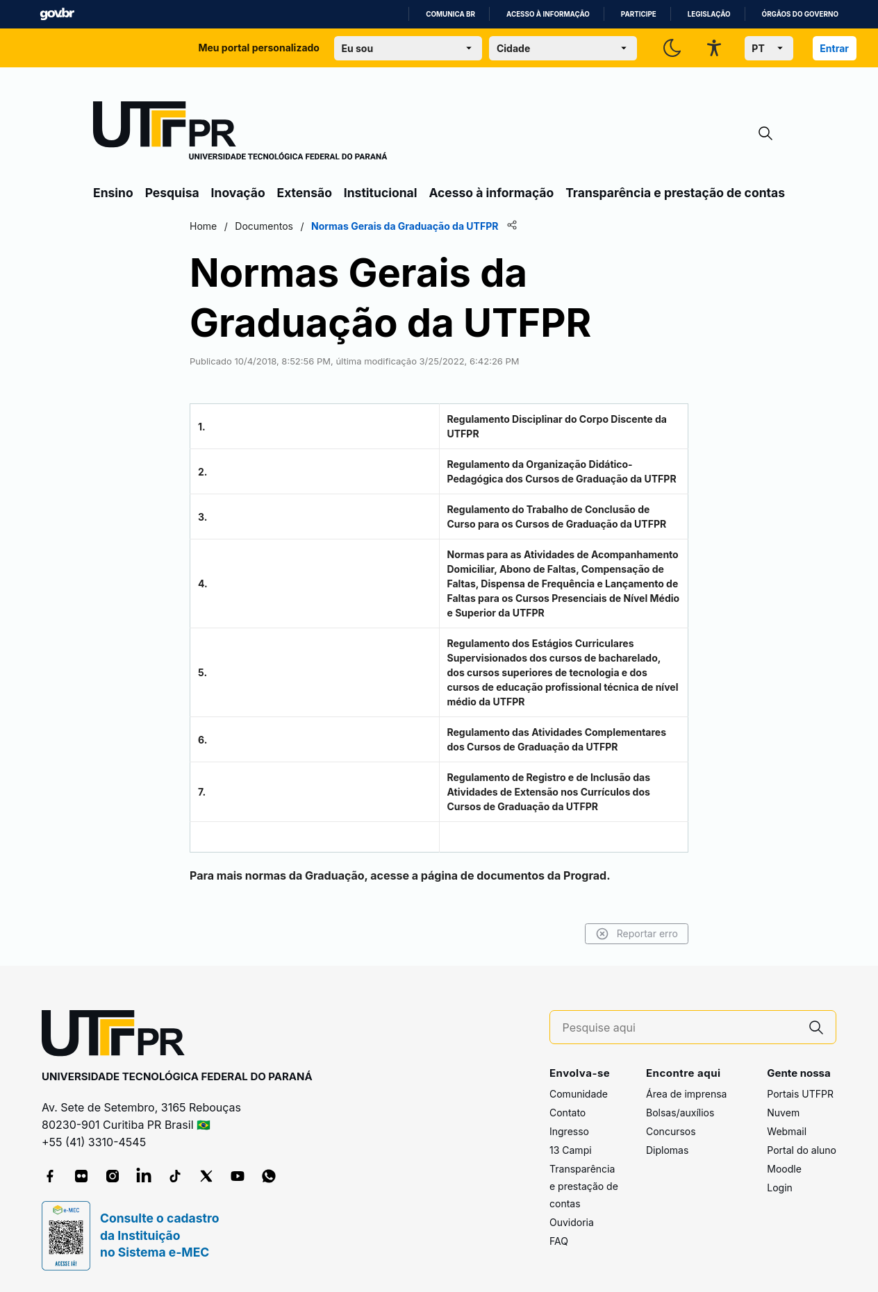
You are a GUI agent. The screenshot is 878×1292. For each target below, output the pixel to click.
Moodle (784, 1169)
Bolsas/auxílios (680, 1112)
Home (203, 226)
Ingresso (569, 1131)
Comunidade (578, 1094)
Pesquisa (172, 192)
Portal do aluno (801, 1150)
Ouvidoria (571, 1222)
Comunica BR (450, 14)
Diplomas (667, 1150)
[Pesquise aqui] (680, 1028)
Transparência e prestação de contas (675, 192)
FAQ (558, 1241)
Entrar (834, 48)
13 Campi (570, 1150)
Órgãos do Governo (800, 14)
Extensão (304, 192)
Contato (567, 1112)
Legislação (709, 14)
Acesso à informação (548, 14)
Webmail (786, 1131)
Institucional (380, 192)
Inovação (238, 192)
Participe (638, 14)
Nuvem (783, 1112)
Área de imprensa (686, 1094)
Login (780, 1187)
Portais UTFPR (800, 1094)
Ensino (113, 192)
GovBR (57, 14)
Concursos (671, 1131)
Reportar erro (636, 934)
